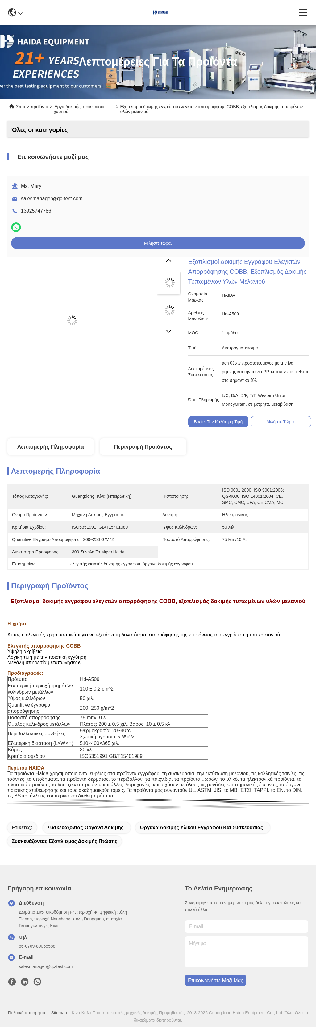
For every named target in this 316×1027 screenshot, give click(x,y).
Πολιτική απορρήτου (27, 1012)
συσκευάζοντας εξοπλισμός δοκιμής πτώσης (64, 841)
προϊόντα (39, 106)
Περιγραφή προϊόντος (143, 447)
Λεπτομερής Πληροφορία (50, 447)
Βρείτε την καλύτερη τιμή (218, 422)
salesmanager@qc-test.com (51, 198)
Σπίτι (20, 106)
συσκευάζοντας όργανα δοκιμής (85, 827)
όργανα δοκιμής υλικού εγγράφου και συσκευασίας (201, 827)
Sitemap (59, 1012)
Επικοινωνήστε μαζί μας (215, 980)
